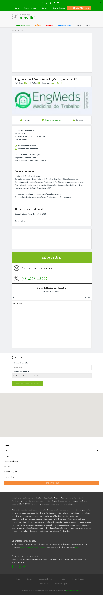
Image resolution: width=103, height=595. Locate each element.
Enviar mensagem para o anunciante (39, 268)
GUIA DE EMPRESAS (64, 25)
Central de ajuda (59, 8)
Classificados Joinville (74, 590)
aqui (76, 547)
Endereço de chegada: (20, 371)
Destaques (17, 303)
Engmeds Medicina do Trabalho (51, 287)
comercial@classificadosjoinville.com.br (33, 547)
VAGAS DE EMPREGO (23, 25)
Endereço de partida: (20, 363)
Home (6, 445)
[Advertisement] (57, 50)
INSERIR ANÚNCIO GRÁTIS (51, 483)
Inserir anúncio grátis (60, 584)
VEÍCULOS (49, 25)
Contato (45, 8)
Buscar (51, 450)
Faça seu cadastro (30, 8)
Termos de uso (9, 477)
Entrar (17, 8)
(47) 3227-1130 (34, 278)
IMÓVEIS (38, 25)
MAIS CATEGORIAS (83, 25)
